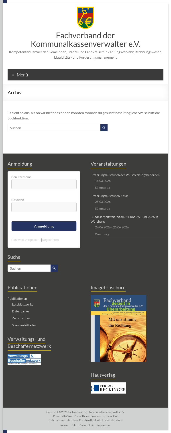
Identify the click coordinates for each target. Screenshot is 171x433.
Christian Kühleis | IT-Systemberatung (101, 420)
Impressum (103, 425)
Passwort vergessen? (26, 240)
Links (74, 425)
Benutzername (21, 177)
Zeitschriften (21, 318)
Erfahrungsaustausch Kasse (109, 196)
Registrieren (50, 240)
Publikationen (17, 298)
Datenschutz (86, 425)
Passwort (17, 200)
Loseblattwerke (22, 304)
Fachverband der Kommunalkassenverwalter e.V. (85, 39)
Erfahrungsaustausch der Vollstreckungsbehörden (125, 175)
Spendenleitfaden (24, 325)
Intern (64, 425)
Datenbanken (21, 311)
